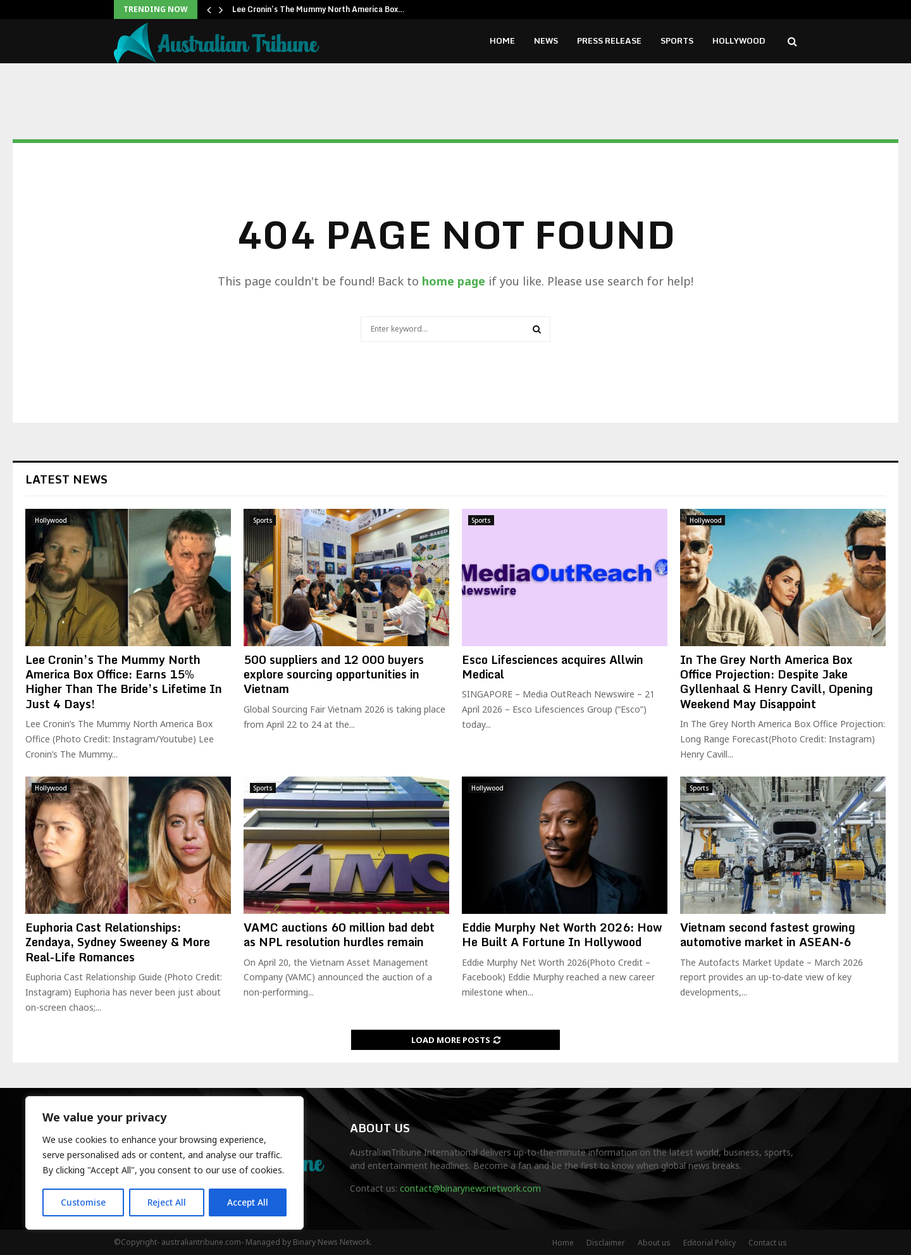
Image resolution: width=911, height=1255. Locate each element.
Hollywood (738, 40)
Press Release (609, 40)
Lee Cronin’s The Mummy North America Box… (318, 9)
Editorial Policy (709, 1242)
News (546, 40)
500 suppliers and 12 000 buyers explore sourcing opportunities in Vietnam (334, 674)
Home (502, 40)
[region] (164, 1163)
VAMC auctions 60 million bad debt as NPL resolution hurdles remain (339, 934)
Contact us (767, 1242)
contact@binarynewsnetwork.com (470, 1188)
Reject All (166, 1202)
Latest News (66, 479)
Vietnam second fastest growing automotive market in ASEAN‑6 (767, 934)
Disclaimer (605, 1242)
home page (453, 281)
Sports (676, 40)
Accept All (248, 1202)
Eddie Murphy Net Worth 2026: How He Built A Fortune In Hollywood (562, 934)
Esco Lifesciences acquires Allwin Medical (552, 667)
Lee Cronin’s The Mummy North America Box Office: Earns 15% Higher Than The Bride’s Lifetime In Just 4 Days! (123, 681)
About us (654, 1242)
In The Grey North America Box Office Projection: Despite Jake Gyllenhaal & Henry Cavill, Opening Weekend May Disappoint (776, 681)
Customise (83, 1202)
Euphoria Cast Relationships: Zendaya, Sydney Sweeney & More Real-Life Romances (117, 942)
